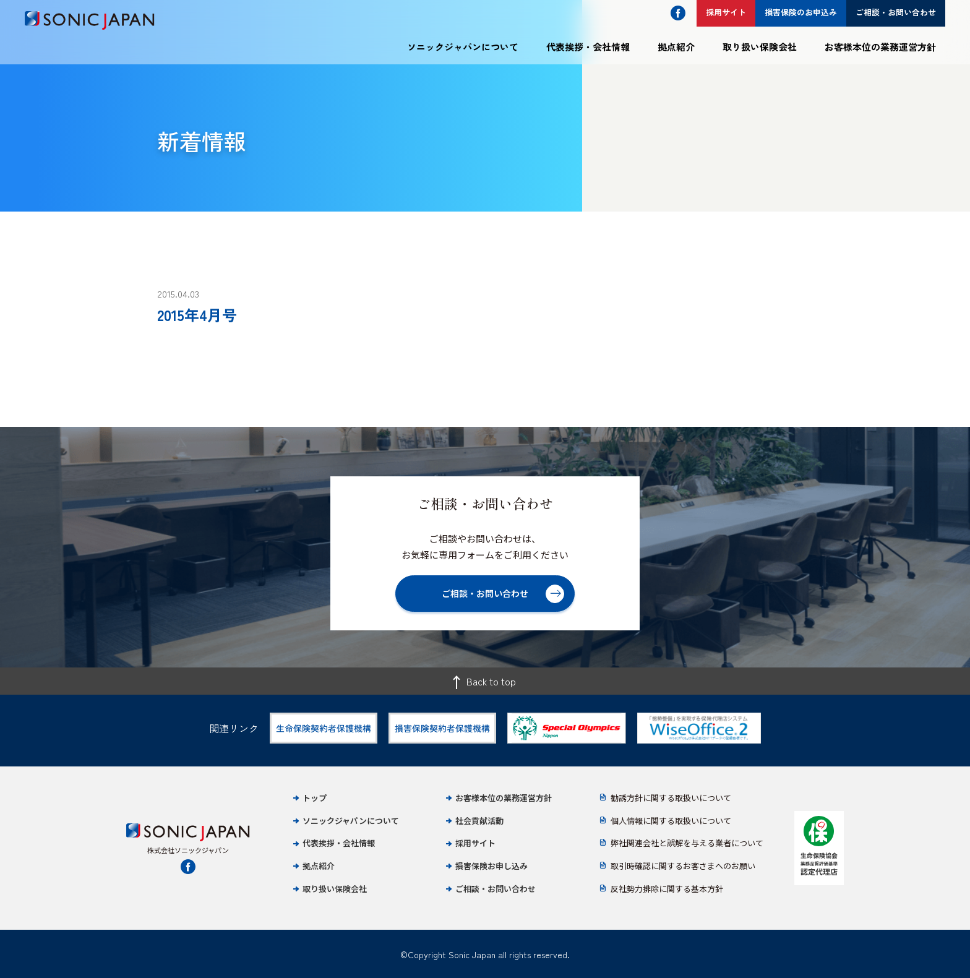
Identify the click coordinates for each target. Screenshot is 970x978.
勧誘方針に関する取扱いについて (671, 798)
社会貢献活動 (479, 820)
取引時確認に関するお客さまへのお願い (683, 866)
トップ (315, 798)
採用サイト (475, 843)
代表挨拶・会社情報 (588, 46)
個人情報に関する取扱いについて (671, 820)
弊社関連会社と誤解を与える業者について (687, 843)
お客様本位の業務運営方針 (880, 46)
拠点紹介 (676, 46)
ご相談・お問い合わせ (495, 888)
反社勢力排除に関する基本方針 (667, 888)
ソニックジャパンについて (462, 46)
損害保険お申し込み (491, 866)
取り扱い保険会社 (760, 46)
